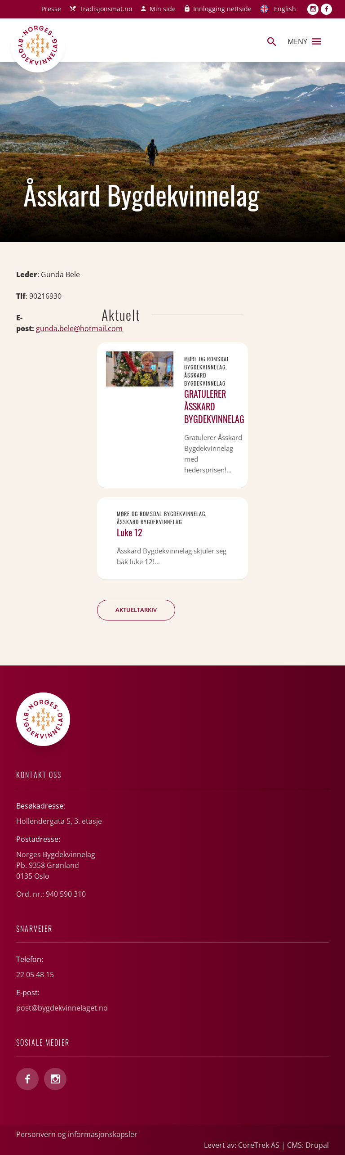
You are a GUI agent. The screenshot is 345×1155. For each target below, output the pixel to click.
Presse (51, 8)
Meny (304, 41)
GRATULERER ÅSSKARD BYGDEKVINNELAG (214, 406)
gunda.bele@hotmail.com (79, 328)
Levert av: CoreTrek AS (241, 1145)
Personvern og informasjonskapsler (76, 1134)
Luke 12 (129, 532)
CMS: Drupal (308, 1145)
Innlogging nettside (222, 8)
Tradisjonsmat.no (106, 8)
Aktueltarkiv (136, 610)
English (285, 8)
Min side (163, 8)
